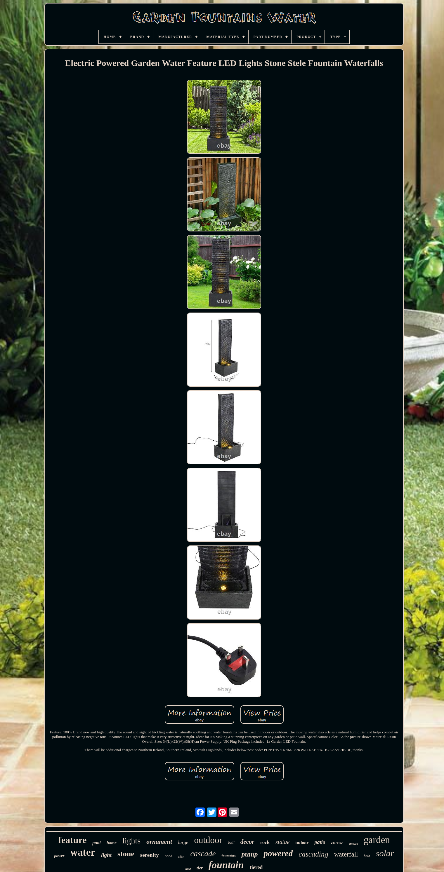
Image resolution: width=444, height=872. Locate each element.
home (112, 842)
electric (337, 843)
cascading (313, 854)
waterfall (346, 854)
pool (96, 842)
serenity (149, 855)
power (59, 856)
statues (353, 843)
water (83, 852)
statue (282, 842)
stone (125, 854)
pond (168, 856)
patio (319, 842)
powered (278, 853)
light (106, 855)
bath (367, 856)
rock (265, 842)
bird (188, 869)
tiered (256, 867)
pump (249, 854)
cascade (203, 853)
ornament (159, 841)
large (183, 842)
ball (231, 843)
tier (200, 868)
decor (247, 841)
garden (377, 840)
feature (72, 840)
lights (131, 840)
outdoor (208, 840)
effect (181, 856)
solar (385, 853)
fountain (226, 864)
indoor (301, 842)
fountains (228, 856)
